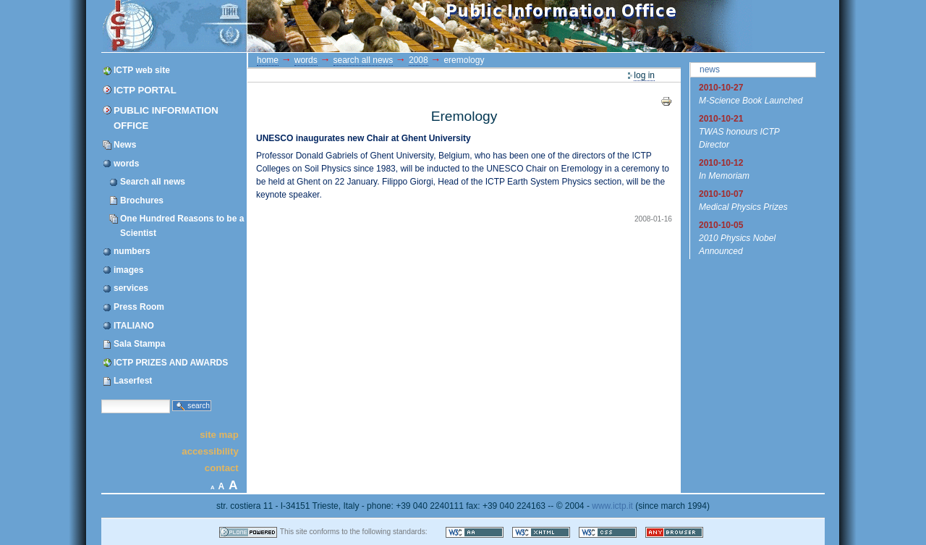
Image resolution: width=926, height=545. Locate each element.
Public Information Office (166, 118)
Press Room (139, 307)
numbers (132, 251)
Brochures (141, 200)
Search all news (152, 182)
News (125, 145)
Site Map (219, 433)
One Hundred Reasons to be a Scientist (182, 225)
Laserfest (133, 381)
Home (268, 60)
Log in (644, 75)
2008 (418, 60)
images (128, 270)
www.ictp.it (612, 506)
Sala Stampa (139, 344)
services (131, 288)
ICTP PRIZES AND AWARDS (171, 363)
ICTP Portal (375, 26)
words (126, 164)
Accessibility (210, 451)
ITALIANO (134, 326)
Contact (222, 467)
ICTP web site (142, 70)
